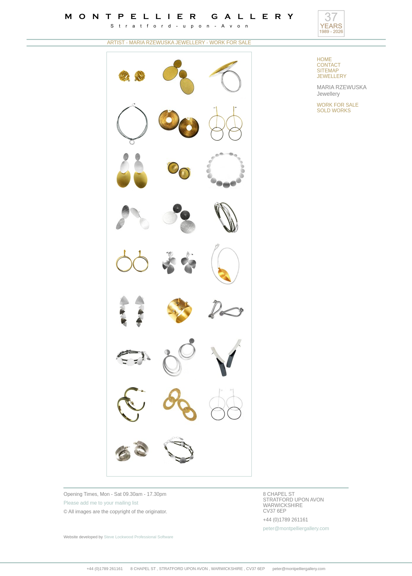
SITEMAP (328, 70)
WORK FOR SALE (338, 105)
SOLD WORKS (334, 110)
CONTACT (329, 65)
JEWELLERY (332, 76)
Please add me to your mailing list (100, 503)
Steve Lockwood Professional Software (138, 537)
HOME (324, 59)
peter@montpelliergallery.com (298, 568)
